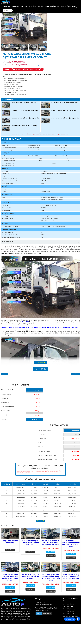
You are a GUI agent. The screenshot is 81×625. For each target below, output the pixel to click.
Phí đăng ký (4, 398)
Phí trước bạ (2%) (6, 394)
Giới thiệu (15, 6)
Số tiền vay (41, 434)
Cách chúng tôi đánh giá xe (70, 616)
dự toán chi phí (51, 552)
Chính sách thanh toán (69, 613)
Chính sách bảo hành (69, 611)
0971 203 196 (72, 6)
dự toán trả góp (35, 65)
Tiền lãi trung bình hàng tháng (47, 455)
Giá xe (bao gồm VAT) (7, 390)
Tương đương (42, 438)
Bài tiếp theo (75, 374)
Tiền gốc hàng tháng (44, 451)
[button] (45, 48)
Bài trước (4, 374)
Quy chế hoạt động (68, 606)
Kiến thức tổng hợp (52, 6)
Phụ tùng (32, 6)
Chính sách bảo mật (68, 604)
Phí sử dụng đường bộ (7, 406)
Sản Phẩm (24, 6)
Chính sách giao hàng (69, 609)
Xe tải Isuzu (40, 369)
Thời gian (41, 442)
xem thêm (40, 520)
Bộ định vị (4, 415)
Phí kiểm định (5, 402)
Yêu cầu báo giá (10, 549)
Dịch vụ (40, 6)
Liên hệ (63, 6)
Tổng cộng (4, 419)
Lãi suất (40, 447)
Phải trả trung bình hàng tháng (47, 459)
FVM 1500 (25, 322)
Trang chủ (6, 6)
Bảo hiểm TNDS (5, 411)
